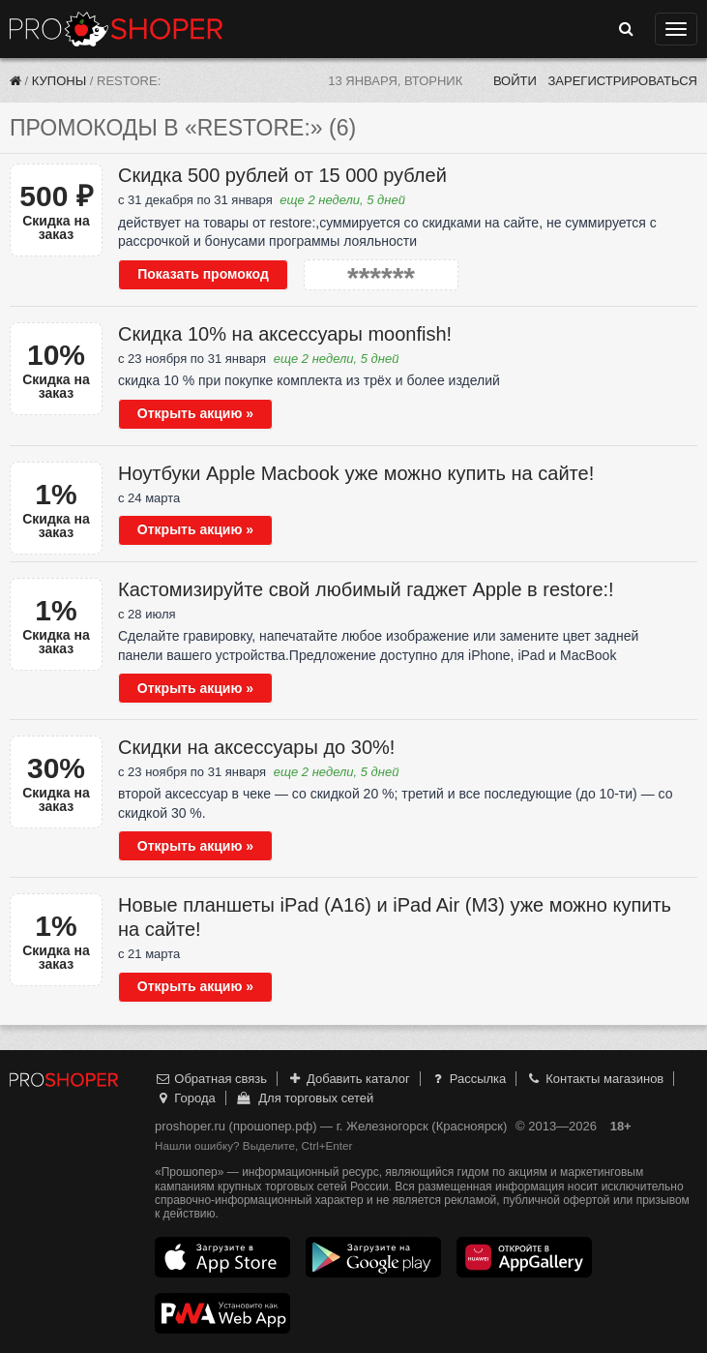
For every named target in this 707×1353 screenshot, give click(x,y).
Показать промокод (203, 274)
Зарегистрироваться (622, 81)
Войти (515, 81)
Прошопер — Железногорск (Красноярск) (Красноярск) (116, 29)
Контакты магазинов (594, 1078)
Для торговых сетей (304, 1098)
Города (185, 1098)
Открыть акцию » (195, 413)
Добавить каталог (348, 1078)
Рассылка (467, 1078)
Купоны (59, 81)
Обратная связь (211, 1078)
